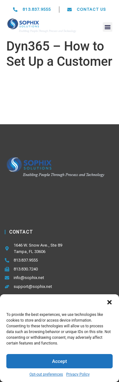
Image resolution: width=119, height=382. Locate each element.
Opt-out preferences (46, 374)
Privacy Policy (77, 374)
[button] (109, 302)
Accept (59, 361)
